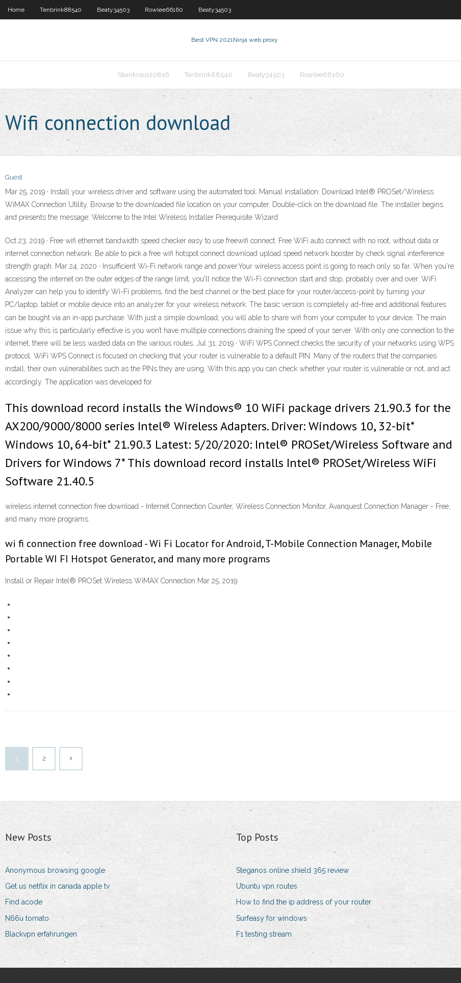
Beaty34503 (113, 9)
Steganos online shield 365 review (292, 870)
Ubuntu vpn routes (266, 886)
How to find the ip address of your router (303, 902)
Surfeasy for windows (271, 918)
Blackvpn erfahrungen (41, 934)
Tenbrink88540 (61, 9)
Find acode (23, 902)
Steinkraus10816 (143, 75)
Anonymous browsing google (55, 870)
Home (16, 9)
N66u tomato (27, 918)
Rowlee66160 (164, 9)
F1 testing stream (264, 934)
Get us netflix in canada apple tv (57, 886)
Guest (13, 177)
